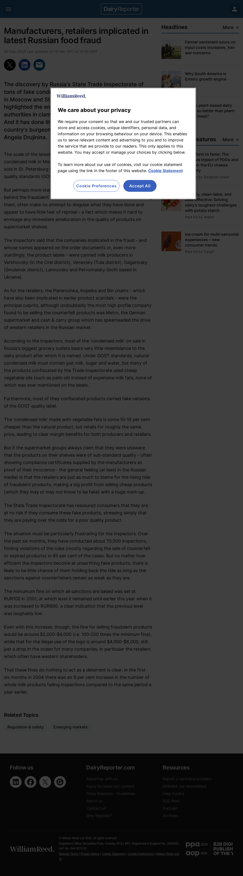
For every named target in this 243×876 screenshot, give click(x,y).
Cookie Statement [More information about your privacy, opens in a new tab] (165, 170)
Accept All (140, 185)
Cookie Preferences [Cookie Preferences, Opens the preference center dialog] (96, 185)
